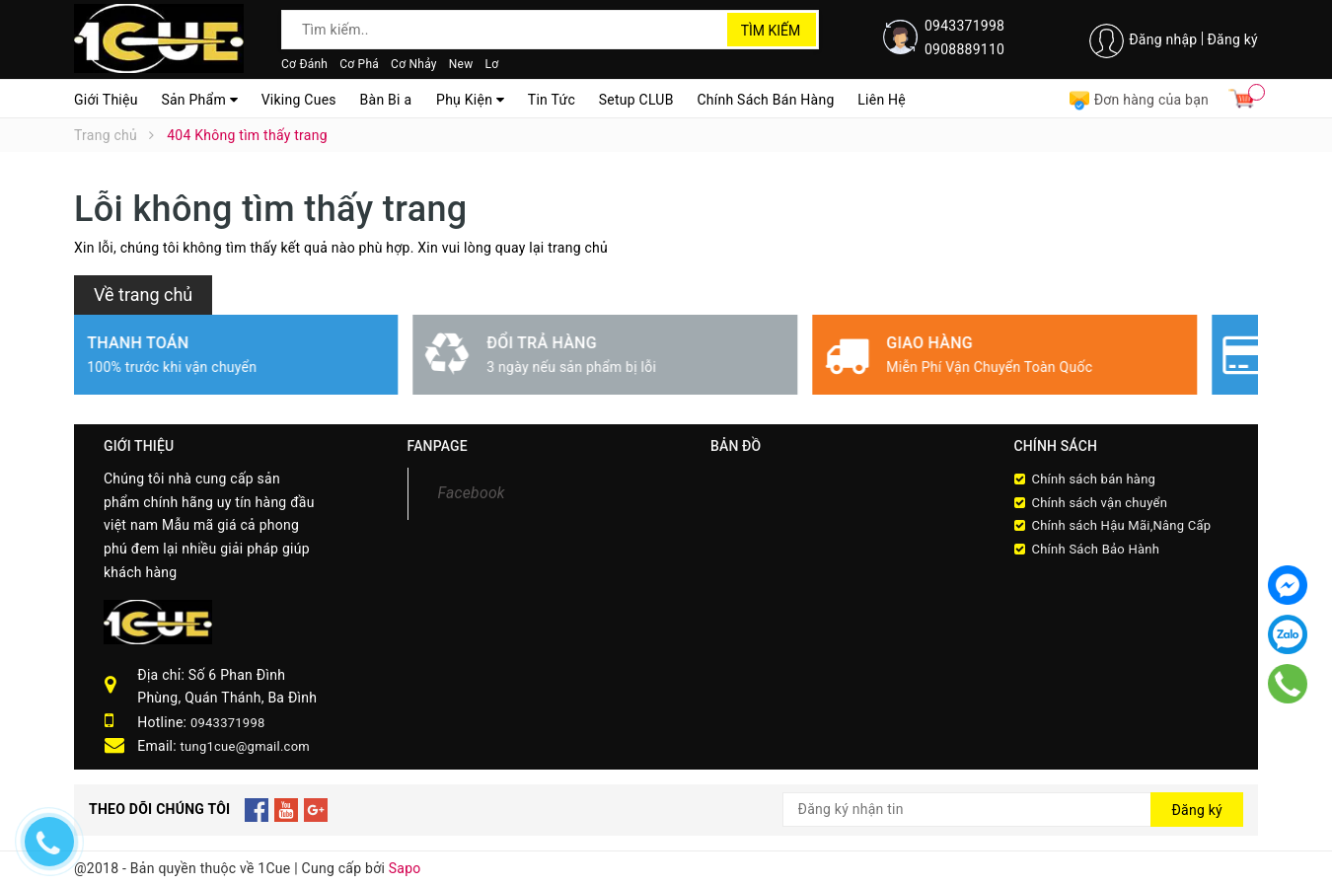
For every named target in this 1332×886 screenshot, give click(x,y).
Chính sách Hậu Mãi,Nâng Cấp (1122, 525)
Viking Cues (298, 100)
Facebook (471, 492)
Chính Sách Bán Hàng (765, 100)
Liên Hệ (881, 100)
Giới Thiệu (106, 100)
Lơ (491, 64)
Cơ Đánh (304, 64)
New (461, 64)
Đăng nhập (1163, 39)
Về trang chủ (143, 294)
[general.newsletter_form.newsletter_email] (1013, 809)
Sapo (405, 868)
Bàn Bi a (386, 100)
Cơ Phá (359, 64)
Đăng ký (1232, 39)
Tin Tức (551, 100)
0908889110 (964, 49)
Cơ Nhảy (414, 64)
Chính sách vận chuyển (1100, 502)
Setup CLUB (636, 100)
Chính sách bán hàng (1094, 479)
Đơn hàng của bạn (1139, 100)
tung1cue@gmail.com (245, 746)
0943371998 (964, 26)
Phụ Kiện (470, 100)
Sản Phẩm (199, 100)
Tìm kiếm (771, 30)
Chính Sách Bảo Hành (1096, 549)
